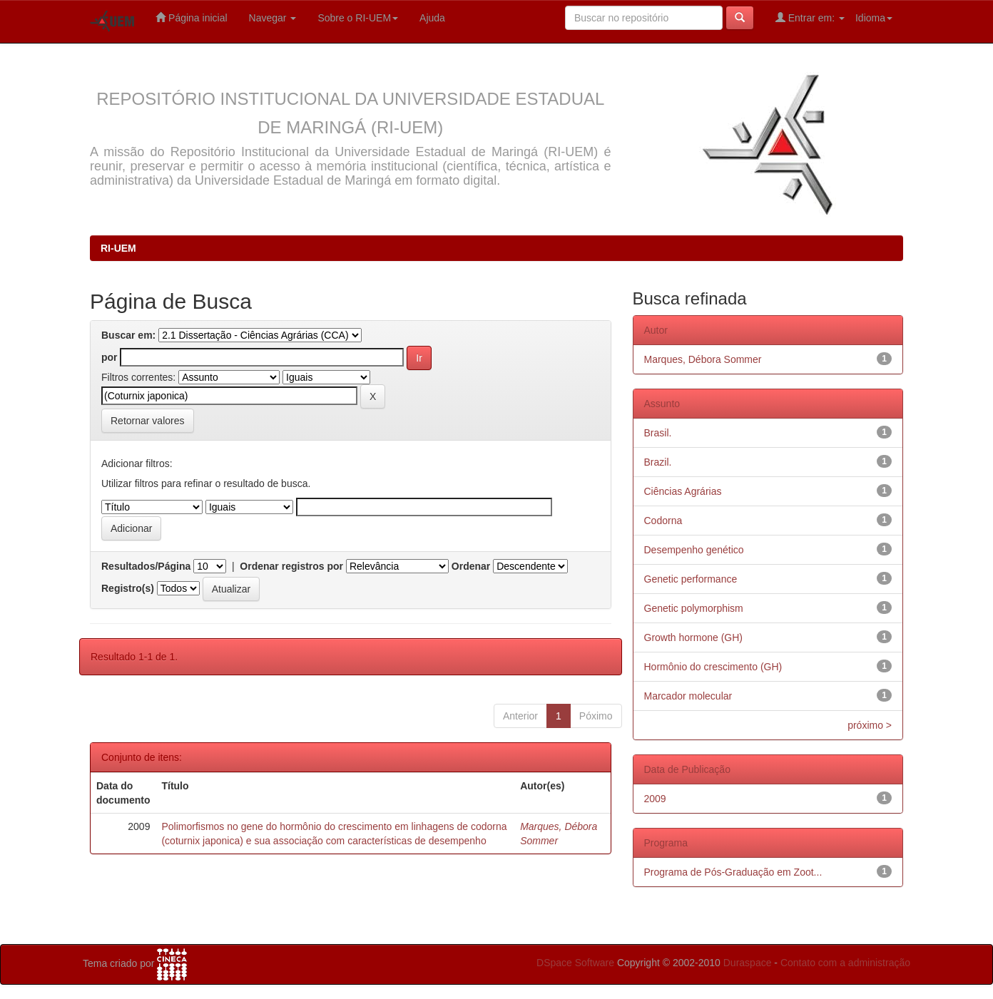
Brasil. (658, 433)
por (109, 357)
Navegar (273, 18)
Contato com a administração (845, 962)
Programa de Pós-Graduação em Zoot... (733, 872)
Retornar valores (148, 420)
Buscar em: (128, 335)
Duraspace (747, 962)
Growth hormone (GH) (693, 637)
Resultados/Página (145, 566)
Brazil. (658, 462)
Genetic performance (691, 579)
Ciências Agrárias (683, 491)
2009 (655, 798)
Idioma (873, 18)
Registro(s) (127, 588)
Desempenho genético (694, 549)
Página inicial (191, 17)
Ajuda (432, 18)
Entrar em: (810, 17)
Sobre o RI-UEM (357, 18)
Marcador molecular (688, 696)
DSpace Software (575, 962)
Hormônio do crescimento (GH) (713, 666)
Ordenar (471, 566)
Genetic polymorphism (693, 608)
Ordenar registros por (291, 566)
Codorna (663, 520)
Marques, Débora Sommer (703, 359)
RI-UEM (118, 248)
